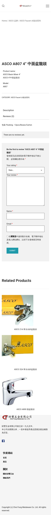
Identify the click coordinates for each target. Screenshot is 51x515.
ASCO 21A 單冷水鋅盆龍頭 (25, 329)
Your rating (12, 165)
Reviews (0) (8, 116)
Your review (12, 175)
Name (10, 211)
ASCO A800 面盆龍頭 (25, 409)
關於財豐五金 (8, 474)
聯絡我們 (6, 478)
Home (4, 21)
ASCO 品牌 (13, 21)
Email (10, 224)
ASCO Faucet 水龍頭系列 (30, 21)
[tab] (25, 110)
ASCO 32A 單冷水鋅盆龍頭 (25, 369)
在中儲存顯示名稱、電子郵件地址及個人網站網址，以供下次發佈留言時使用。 (25, 239)
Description (8, 110)
